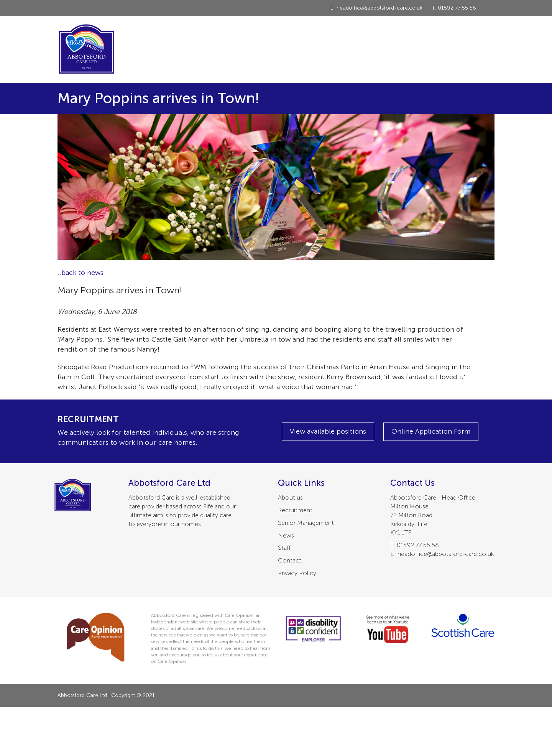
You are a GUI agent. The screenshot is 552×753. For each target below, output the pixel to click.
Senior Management (306, 522)
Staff (284, 547)
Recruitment (295, 510)
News (286, 535)
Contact (289, 560)
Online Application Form (430, 431)
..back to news (81, 272)
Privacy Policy (297, 573)
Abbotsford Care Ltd (86, 49)
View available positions (328, 431)
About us (290, 497)
